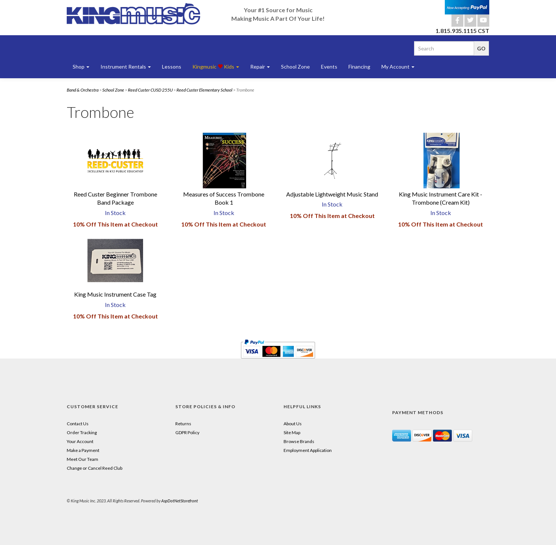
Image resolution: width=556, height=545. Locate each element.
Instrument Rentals (125, 66)
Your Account (80, 441)
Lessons (171, 66)
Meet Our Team (82, 459)
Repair (260, 66)
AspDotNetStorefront (179, 500)
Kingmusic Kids (215, 66)
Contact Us (78, 423)
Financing (359, 66)
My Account (397, 66)
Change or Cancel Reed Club (94, 468)
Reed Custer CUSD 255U (150, 90)
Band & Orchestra (83, 90)
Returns (183, 423)
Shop (81, 66)
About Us (293, 423)
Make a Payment (83, 450)
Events (329, 66)
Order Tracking (82, 432)
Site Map (292, 432)
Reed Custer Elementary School (204, 90)
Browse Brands (299, 441)
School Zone (295, 66)
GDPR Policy (187, 432)
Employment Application (308, 450)
